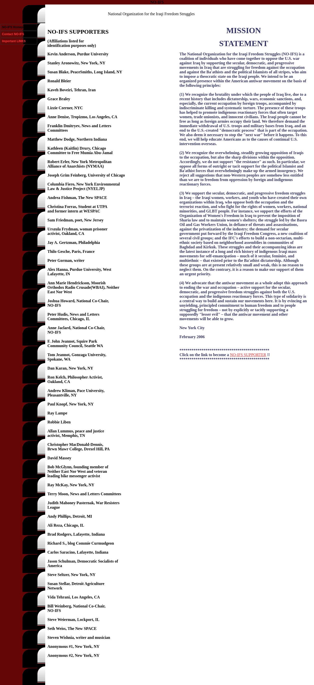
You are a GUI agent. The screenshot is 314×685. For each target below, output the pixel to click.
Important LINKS (14, 41)
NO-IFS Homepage (15, 27)
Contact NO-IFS (13, 34)
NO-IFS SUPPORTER (248, 355)
